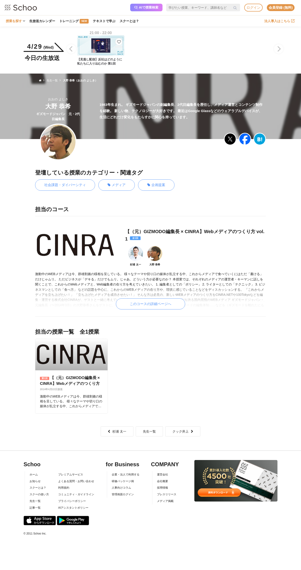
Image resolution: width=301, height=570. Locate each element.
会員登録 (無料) (281, 7)
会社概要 (162, 481)
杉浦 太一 (117, 431)
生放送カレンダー (42, 21)
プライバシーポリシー (72, 501)
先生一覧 (149, 431)
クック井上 (182, 431)
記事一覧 (35, 507)
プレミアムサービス (70, 474)
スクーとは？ (129, 21)
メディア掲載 (165, 501)
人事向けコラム (121, 487)
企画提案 (156, 185)
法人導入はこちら (279, 21)
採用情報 (162, 487)
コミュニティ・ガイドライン (76, 494)
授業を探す (15, 21)
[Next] (278, 48)
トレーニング (74, 21)
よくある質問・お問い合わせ (76, 481)
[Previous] (71, 48)
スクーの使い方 (39, 494)
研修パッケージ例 (123, 481)
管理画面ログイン (123, 494)
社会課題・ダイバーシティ (65, 185)
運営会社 (162, 474)
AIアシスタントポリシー (73, 507)
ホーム (34, 474)
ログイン (253, 7)
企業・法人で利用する (125, 474)
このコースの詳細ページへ (150, 304)
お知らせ (35, 481)
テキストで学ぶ (104, 21)
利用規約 (63, 487)
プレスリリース (166, 494)
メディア (117, 185)
